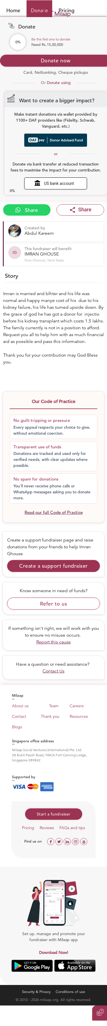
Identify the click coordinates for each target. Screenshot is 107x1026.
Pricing (28, 827)
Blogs (17, 726)
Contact (19, 716)
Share (26, 210)
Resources (79, 716)
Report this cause (53, 642)
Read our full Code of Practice (54, 512)
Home (13, 10)
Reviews (47, 827)
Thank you (50, 716)
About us (20, 705)
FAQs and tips (72, 827)
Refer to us (53, 603)
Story (11, 275)
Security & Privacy (36, 991)
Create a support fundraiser (53, 566)
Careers (77, 705)
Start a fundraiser (53, 814)
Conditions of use (70, 991)
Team (53, 705)
